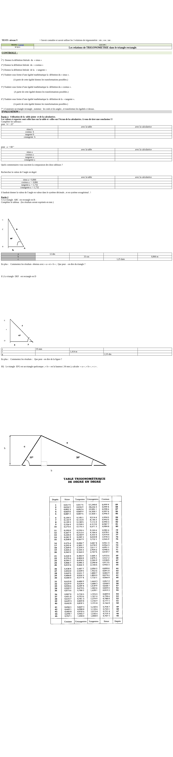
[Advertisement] (82, 20)
